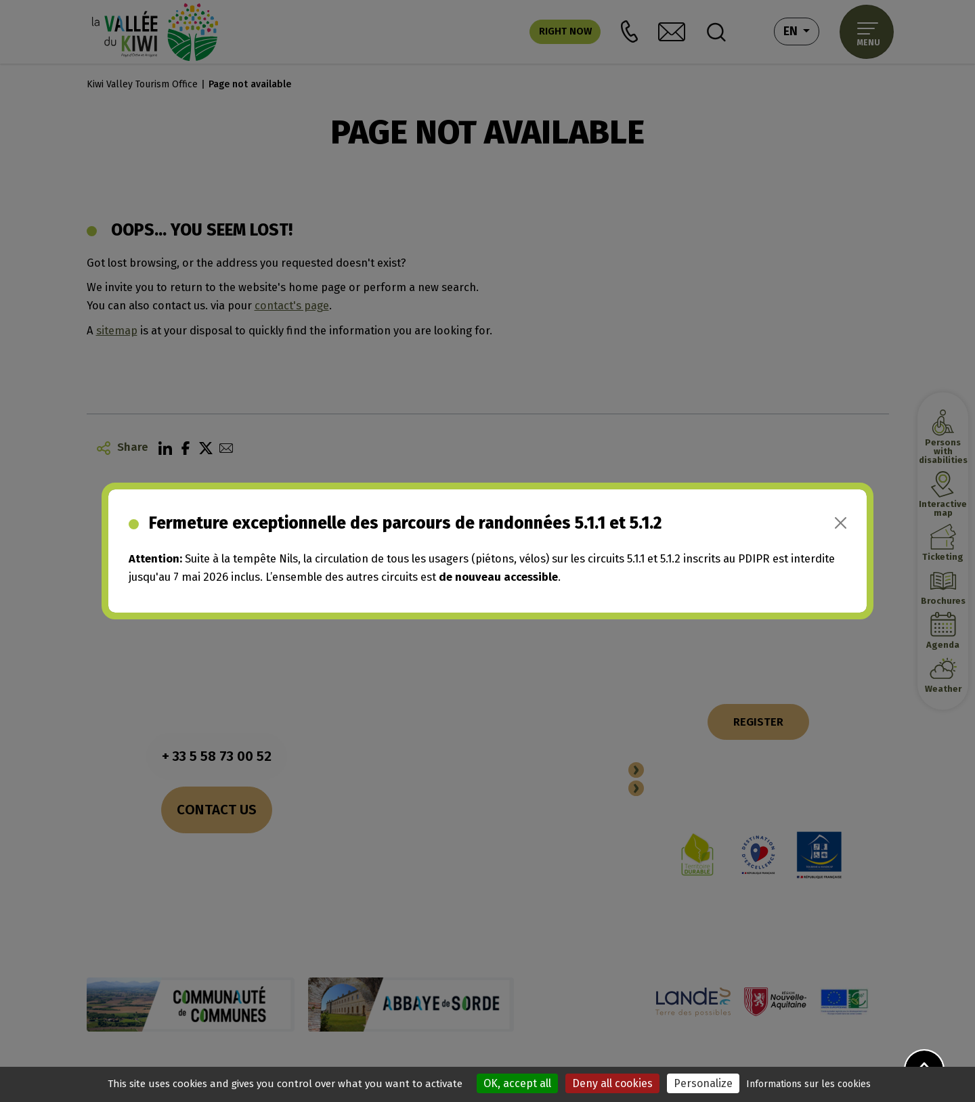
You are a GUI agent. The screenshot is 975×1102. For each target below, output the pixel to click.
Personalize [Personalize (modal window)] (703, 1083)
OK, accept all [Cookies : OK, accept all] (517, 1083)
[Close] (840, 523)
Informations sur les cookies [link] (808, 1084)
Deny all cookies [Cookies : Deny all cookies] (612, 1083)
